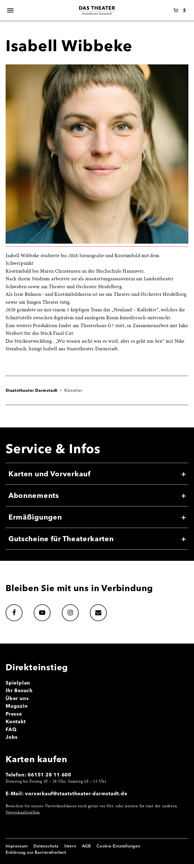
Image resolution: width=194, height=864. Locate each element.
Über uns (17, 698)
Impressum (17, 846)
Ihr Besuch (19, 690)
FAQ (11, 729)
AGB (86, 846)
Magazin (17, 706)
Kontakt (16, 721)
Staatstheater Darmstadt (31, 390)
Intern (70, 846)
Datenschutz (46, 846)
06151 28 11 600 (49, 775)
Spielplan (18, 683)
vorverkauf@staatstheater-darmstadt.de (76, 793)
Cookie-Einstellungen (118, 846)
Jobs (12, 737)
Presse (14, 714)
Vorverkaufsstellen (23, 813)
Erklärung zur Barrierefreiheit (36, 852)
